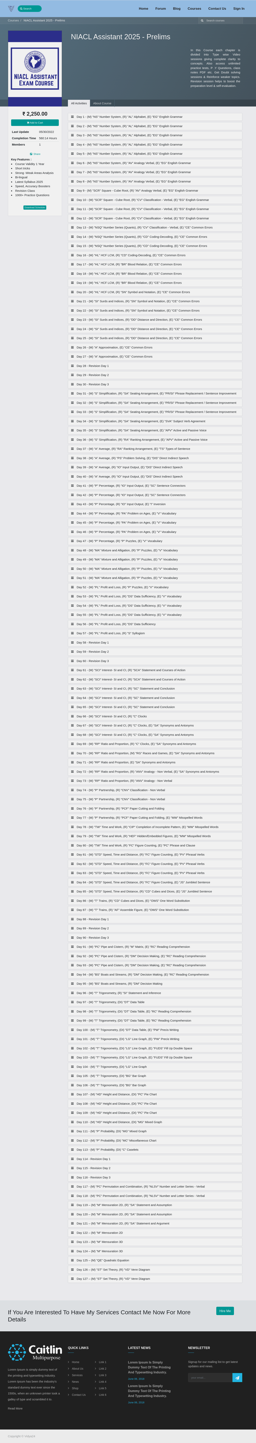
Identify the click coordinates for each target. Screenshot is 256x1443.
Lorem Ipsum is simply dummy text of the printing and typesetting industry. (149, 1367)
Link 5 (102, 1388)
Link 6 (102, 1394)
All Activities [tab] (79, 103)
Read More (15, 1408)
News (75, 1381)
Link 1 (102, 1362)
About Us (77, 1368)
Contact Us (79, 1394)
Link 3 (102, 1375)
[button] (237, 1377)
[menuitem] (143, 9)
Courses (13, 20)
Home (75, 1362)
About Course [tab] (102, 103)
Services (77, 1375)
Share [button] (35, 154)
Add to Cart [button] (35, 122)
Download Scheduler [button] (35, 207)
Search (25, 8)
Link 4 (102, 1381)
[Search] (201, 20)
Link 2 (102, 1368)
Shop (75, 1388)
